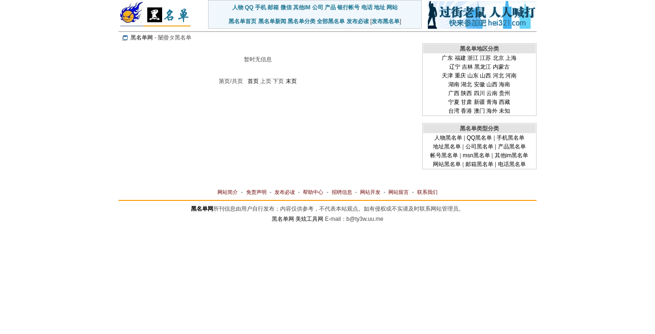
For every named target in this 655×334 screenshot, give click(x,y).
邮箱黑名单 (479, 164)
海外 (492, 111)
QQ (249, 7)
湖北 (466, 84)
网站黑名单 (447, 164)
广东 (447, 58)
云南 (492, 93)
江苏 (485, 58)
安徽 (479, 84)
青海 (492, 102)
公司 (317, 7)
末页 (291, 81)
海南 (504, 84)
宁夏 (453, 102)
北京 (498, 58)
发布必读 (358, 21)
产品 (330, 7)
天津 (447, 75)
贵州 (504, 93)
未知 (504, 111)
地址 (379, 7)
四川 (479, 93)
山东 (472, 75)
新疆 (479, 102)
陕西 (466, 93)
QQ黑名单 (479, 138)
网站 (392, 7)
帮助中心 (313, 192)
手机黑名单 (510, 138)
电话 (367, 7)
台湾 (453, 111)
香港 (466, 111)
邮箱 (273, 7)
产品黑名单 (512, 146)
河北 (498, 75)
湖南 (453, 84)
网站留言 (398, 192)
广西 (453, 93)
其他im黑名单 (512, 155)
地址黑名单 (447, 146)
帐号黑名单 (444, 155)
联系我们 (427, 192)
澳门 (479, 111)
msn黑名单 (476, 155)
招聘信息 (342, 192)
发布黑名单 (386, 21)
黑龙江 (482, 67)
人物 (237, 7)
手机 (260, 7)
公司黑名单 (479, 146)
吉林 (467, 67)
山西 (485, 75)
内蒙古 (501, 67)
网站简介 (227, 192)
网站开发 (370, 192)
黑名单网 (142, 37)
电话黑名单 (512, 164)
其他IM (301, 7)
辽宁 (454, 67)
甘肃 (466, 102)
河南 (511, 75)
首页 (253, 81)
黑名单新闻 (272, 21)
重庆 (460, 75)
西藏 (504, 102)
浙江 (472, 58)
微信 (286, 7)
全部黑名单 (331, 21)
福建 (460, 58)
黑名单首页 (242, 21)
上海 (511, 58)
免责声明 (256, 192)
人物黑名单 (448, 138)
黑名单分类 (301, 21)
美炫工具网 (309, 219)
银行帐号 (348, 7)
